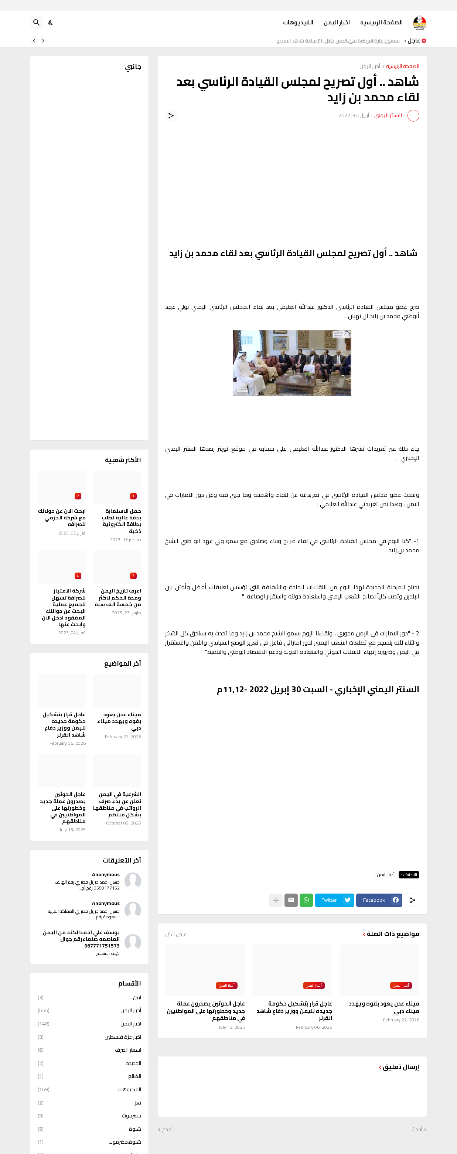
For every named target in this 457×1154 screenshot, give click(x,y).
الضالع (89, 1076)
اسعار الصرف (89, 1050)
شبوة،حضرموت (89, 1142)
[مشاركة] (171, 116)
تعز (89, 1102)
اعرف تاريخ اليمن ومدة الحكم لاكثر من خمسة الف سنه (118, 597)
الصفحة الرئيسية (402, 67)
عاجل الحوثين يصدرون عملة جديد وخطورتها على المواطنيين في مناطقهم (206, 1011)
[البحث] (36, 22)
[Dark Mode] (51, 22)
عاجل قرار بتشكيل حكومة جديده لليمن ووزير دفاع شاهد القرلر (294, 1011)
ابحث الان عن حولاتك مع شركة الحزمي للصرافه (62, 518)
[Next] (34, 40)
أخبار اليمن (369, 67)
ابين (89, 998)
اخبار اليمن (337, 22)
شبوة (89, 1129)
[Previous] (43, 40)
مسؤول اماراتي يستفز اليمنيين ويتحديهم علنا (354, 40)
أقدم (167, 1129)
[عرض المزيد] (276, 900)
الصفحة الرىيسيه (381, 22)
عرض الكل (176, 934)
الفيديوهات (298, 22)
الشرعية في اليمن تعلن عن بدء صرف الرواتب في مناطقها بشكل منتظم (117, 804)
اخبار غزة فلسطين (89, 1037)
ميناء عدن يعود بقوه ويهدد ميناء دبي (384, 1007)
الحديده (89, 1063)
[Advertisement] (292, 188)
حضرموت (89, 1115)
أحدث (417, 1129)
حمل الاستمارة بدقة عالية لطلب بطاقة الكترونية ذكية (121, 521)
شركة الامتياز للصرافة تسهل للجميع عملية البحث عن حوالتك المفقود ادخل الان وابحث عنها (64, 607)
